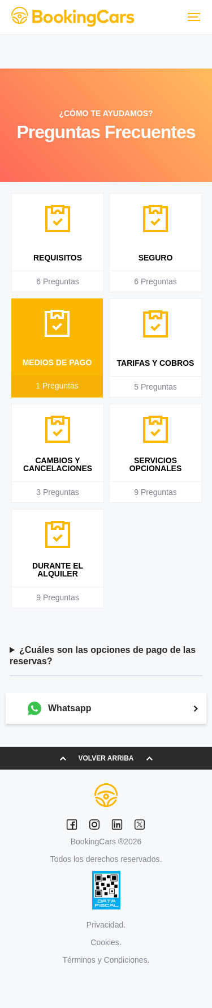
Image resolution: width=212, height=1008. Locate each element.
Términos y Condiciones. (105, 959)
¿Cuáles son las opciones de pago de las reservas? (103, 655)
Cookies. (105, 942)
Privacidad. (106, 924)
